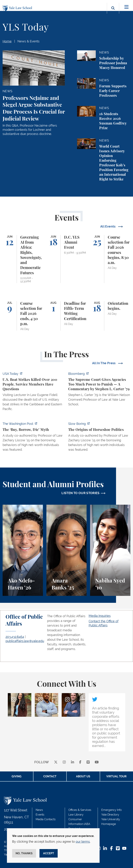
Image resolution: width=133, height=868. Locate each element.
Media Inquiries (100, 616)
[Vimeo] (88, 762)
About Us (83, 776)
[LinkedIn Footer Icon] (105, 848)
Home (7, 41)
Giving (16, 776)
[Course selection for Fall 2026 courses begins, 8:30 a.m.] (110, 259)
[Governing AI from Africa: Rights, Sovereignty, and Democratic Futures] (23, 259)
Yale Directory (110, 814)
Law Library (75, 814)
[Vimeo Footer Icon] (118, 848)
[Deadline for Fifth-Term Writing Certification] (66, 316)
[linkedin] (72, 762)
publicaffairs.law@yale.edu (25, 641)
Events (40, 814)
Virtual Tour (116, 776)
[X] (55, 762)
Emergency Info (111, 810)
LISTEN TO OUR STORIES (80, 493)
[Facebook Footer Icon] (111, 848)
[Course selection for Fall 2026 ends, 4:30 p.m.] (23, 316)
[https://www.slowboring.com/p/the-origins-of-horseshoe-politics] (99, 438)
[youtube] (97, 762)
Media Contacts (46, 819)
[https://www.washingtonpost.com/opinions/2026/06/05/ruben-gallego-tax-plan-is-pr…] (34, 438)
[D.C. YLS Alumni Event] (66, 259)
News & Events (28, 41)
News (39, 810)
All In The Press (104, 363)
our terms (83, 841)
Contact (49, 776)
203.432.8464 (15, 637)
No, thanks (24, 853)
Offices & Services (79, 810)
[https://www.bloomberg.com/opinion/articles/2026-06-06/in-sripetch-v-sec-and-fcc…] (99, 390)
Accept (48, 853)
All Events (108, 226)
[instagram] (64, 762)
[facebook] (80, 762)
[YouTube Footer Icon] (124, 848)
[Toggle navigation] (126, 7)
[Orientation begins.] (110, 316)
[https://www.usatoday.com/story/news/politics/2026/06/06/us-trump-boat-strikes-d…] (34, 392)
